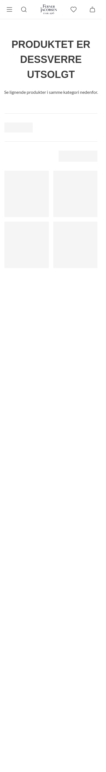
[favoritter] (74, 9)
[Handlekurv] (92, 9)
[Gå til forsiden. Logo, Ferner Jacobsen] (49, 9)
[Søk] (24, 9)
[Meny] (9, 9)
